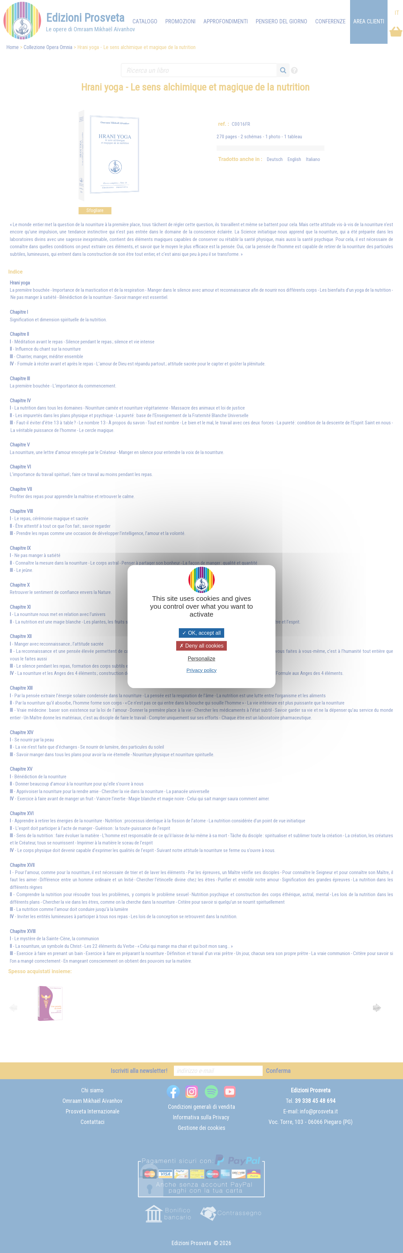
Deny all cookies (201, 646)
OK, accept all (201, 633)
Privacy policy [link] (201, 670)
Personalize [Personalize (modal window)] (201, 659)
